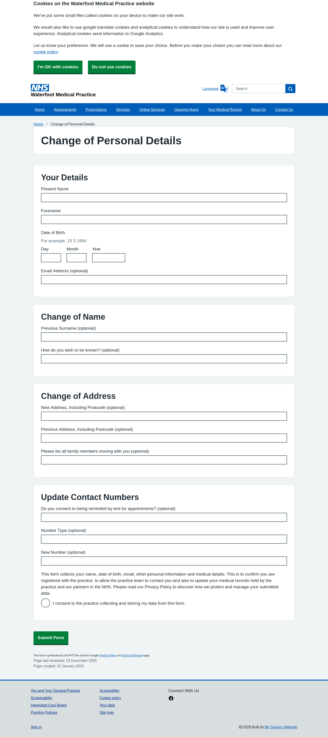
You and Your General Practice (55, 690)
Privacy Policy (107, 655)
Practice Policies (44, 712)
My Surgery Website (281, 727)
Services (123, 109)
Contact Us (284, 109)
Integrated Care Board (49, 705)
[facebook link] (171, 699)
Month (73, 249)
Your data (107, 705)
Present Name (55, 189)
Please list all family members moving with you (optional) (95, 451)
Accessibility (109, 690)
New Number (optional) (63, 552)
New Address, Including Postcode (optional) (83, 407)
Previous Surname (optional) (68, 328)
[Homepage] (116, 90)
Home (40, 109)
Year (96, 249)
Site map (107, 712)
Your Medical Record (224, 109)
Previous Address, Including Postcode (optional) (87, 429)
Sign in (36, 727)
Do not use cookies (111, 67)
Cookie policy (110, 698)
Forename (51, 211)
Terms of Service (132, 655)
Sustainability (41, 698)
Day (45, 249)
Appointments (65, 109)
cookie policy (45, 52)
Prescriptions (96, 109)
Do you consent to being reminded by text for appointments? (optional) (108, 508)
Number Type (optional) (63, 530)
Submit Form (51, 637)
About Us (258, 109)
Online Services (152, 109)
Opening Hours (186, 109)
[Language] (215, 88)
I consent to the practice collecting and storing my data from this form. (119, 603)
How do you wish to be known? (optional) (80, 350)
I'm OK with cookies (58, 67)
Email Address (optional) (64, 271)
